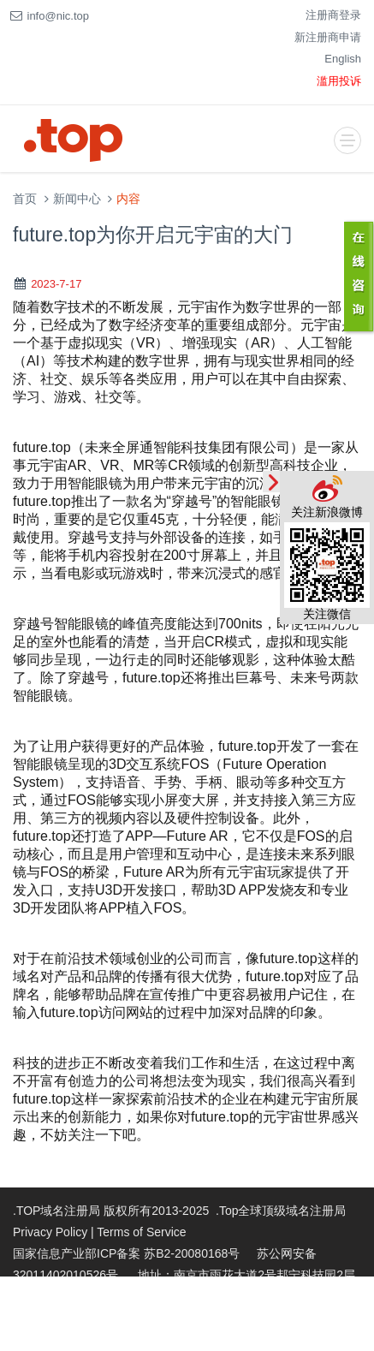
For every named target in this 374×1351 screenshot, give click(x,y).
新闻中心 (77, 199)
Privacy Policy (50, 1232)
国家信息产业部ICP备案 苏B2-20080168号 (126, 1253)
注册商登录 (333, 15)
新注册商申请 (327, 37)
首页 (25, 199)
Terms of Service (141, 1232)
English (342, 58)
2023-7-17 (56, 283)
